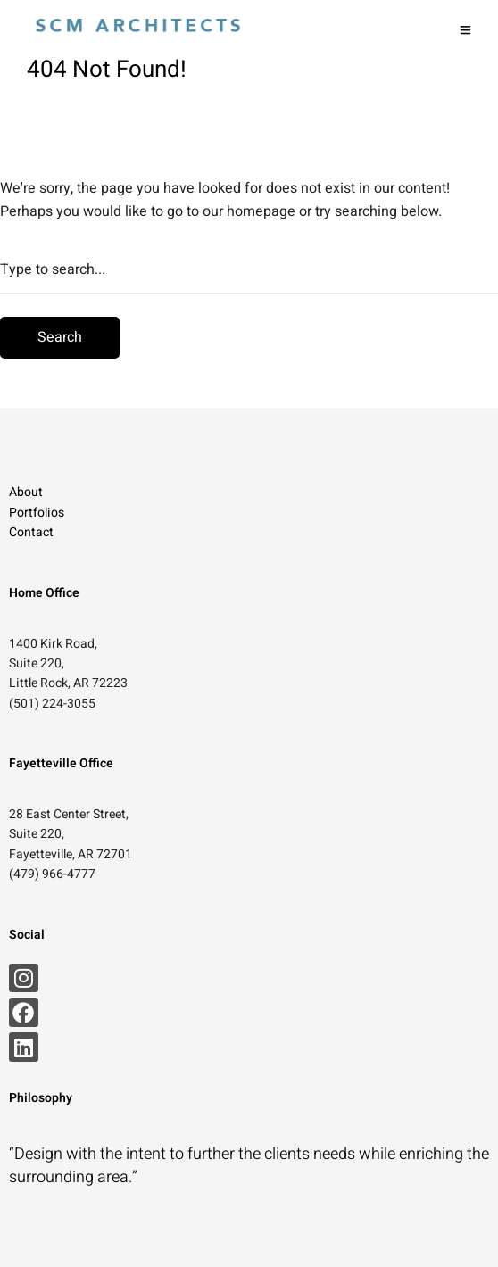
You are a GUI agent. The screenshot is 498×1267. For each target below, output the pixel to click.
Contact (31, 532)
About (26, 492)
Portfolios (36, 512)
